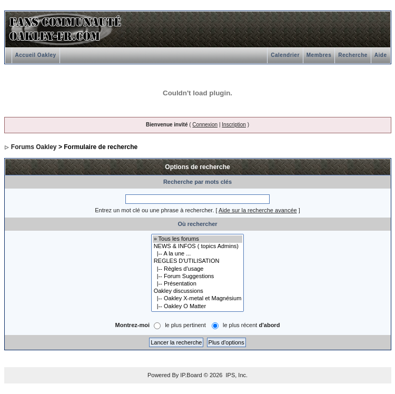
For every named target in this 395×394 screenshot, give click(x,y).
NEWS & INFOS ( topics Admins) (198, 246)
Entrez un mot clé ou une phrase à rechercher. (154, 210)
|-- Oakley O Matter (198, 306)
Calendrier (285, 55)
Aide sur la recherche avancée (258, 210)
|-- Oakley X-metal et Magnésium (198, 298)
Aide (380, 55)
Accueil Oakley (35, 55)
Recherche (353, 55)
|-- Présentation (198, 284)
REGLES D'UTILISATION (198, 261)
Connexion (205, 124)
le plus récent (251, 325)
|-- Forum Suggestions (198, 276)
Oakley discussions (198, 291)
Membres (319, 55)
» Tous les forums (198, 239)
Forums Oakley (34, 147)
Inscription (234, 124)
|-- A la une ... (198, 254)
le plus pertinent (185, 325)
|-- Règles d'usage (198, 269)
